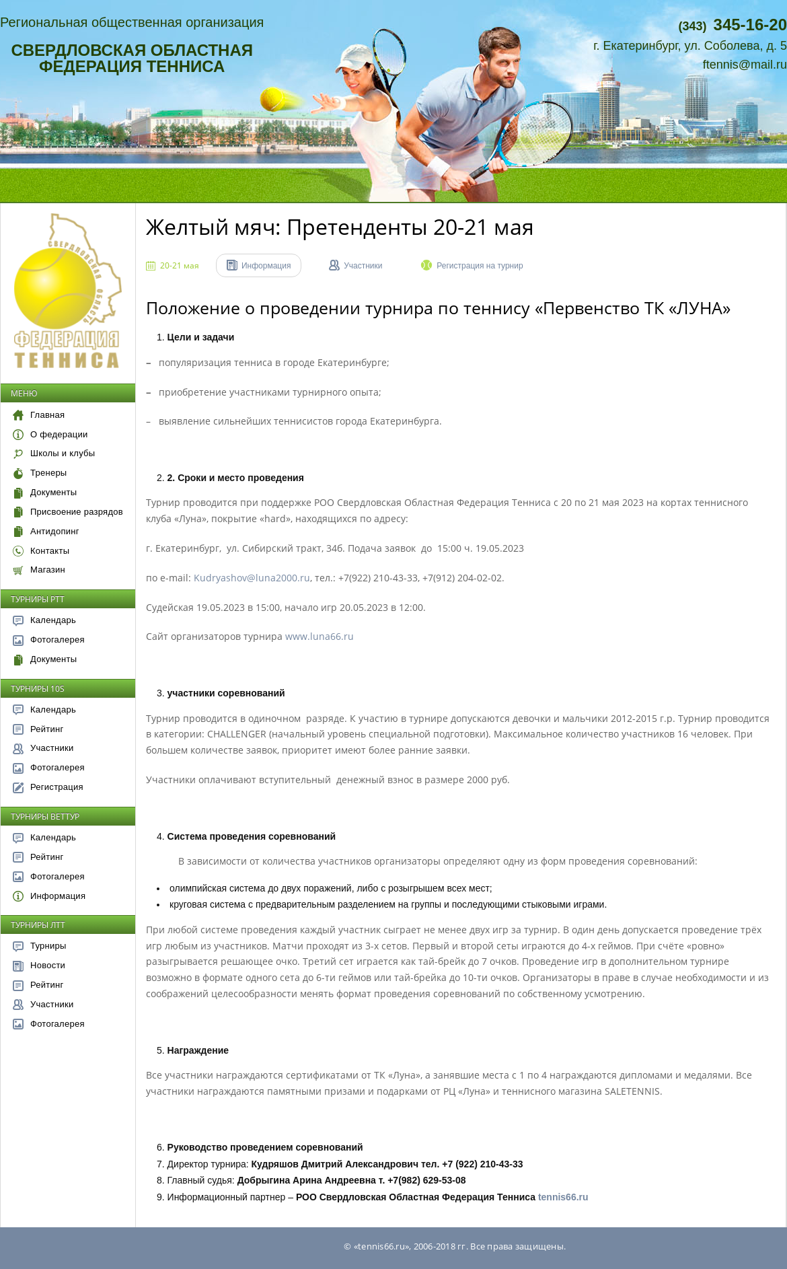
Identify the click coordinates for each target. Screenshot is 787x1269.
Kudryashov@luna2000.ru (252, 577)
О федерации (50, 434)
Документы (45, 492)
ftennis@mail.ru (745, 64)
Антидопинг (46, 531)
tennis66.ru (563, 1197)
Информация (49, 896)
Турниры (40, 946)
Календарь (44, 620)
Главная (39, 415)
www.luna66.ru (319, 636)
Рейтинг (38, 729)
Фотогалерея (49, 639)
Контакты (41, 551)
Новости (39, 965)
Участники (43, 748)
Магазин (39, 570)
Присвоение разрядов (68, 512)
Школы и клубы (54, 453)
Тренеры (40, 473)
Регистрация (48, 787)
